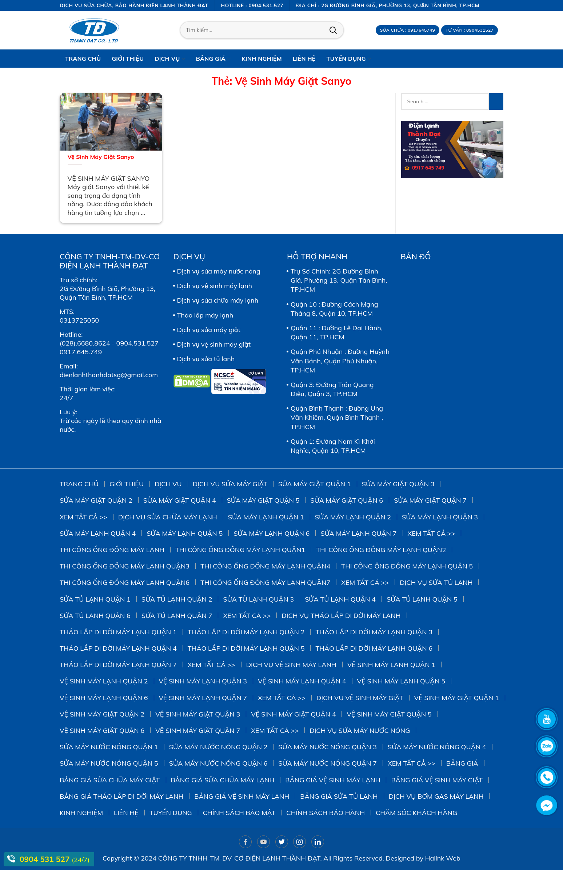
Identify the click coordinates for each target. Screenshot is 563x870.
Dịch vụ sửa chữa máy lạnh (218, 300)
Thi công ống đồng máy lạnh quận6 (124, 582)
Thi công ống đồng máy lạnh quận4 (265, 566)
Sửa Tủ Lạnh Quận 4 (340, 599)
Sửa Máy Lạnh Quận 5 (185, 533)
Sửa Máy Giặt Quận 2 (96, 500)
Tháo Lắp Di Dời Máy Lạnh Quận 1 (118, 632)
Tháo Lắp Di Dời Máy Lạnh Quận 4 (118, 648)
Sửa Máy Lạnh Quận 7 (358, 533)
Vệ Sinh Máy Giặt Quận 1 (456, 698)
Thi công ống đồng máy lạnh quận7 (265, 582)
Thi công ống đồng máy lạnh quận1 (240, 550)
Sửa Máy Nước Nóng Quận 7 (327, 763)
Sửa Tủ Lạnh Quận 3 (258, 599)
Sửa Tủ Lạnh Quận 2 (176, 599)
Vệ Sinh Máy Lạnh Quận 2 (104, 681)
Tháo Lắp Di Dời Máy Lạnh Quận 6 (373, 648)
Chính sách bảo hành (325, 813)
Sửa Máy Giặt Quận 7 (430, 500)
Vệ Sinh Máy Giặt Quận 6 (102, 730)
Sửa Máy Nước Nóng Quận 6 (218, 763)
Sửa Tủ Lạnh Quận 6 (95, 615)
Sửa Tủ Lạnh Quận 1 (95, 599)
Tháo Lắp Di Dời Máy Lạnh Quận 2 (246, 632)
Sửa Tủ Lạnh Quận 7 (176, 615)
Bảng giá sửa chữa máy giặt (110, 780)
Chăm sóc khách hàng (416, 813)
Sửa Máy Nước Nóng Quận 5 (109, 763)
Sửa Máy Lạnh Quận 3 (440, 517)
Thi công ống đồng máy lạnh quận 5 (407, 566)
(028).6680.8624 (85, 343)
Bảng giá (462, 763)
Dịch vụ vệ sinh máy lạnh (214, 286)
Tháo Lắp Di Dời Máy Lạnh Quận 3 (373, 632)
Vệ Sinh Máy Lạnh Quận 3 (203, 681)
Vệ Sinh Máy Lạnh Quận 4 (302, 681)
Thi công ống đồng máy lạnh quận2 (381, 550)
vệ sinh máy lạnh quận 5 (401, 681)
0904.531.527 (137, 343)
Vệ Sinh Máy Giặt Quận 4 (293, 714)
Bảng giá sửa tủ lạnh (339, 796)
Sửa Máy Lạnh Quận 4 (98, 533)
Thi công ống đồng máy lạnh (112, 550)
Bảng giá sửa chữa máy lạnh (223, 780)
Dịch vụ (168, 484)
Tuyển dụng (170, 813)
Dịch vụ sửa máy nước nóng (218, 271)
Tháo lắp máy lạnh (205, 315)
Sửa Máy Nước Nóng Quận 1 (109, 747)
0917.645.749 (81, 352)
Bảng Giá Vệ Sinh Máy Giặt (437, 780)
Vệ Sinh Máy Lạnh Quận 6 (104, 698)
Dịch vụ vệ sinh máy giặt (214, 344)
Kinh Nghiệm (81, 813)
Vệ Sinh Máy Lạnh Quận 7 (203, 698)
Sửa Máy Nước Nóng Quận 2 (218, 747)
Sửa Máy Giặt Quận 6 (346, 500)
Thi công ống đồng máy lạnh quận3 (124, 566)
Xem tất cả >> (83, 517)
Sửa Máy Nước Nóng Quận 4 (437, 747)
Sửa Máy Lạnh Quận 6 (271, 533)
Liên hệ (126, 813)
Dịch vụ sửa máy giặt (208, 330)
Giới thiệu (126, 484)
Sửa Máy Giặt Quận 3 (398, 484)
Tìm (333, 30)
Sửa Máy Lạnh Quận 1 (266, 517)
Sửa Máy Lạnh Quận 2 (353, 517)
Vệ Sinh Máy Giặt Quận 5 (389, 714)
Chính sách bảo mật (239, 813)
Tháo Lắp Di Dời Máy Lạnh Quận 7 (118, 665)
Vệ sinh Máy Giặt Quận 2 (102, 714)
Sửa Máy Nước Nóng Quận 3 (327, 747)
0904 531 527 (46, 859)
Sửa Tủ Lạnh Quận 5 (422, 599)
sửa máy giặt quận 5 (263, 500)
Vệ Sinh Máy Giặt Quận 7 (197, 730)
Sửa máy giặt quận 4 (179, 500)
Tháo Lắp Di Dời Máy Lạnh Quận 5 (246, 648)
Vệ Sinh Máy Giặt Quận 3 (197, 714)
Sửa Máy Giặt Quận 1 (314, 484)
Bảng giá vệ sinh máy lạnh (332, 780)
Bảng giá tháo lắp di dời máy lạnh (121, 796)
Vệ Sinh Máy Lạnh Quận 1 (391, 665)
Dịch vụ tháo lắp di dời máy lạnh (341, 615)
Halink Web (442, 858)
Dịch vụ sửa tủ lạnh (206, 359)
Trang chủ (79, 484)
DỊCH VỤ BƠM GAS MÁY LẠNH (436, 796)
